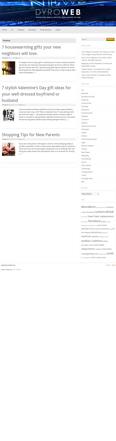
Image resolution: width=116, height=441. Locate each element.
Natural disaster (87, 146)
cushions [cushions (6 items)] (100, 211)
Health (58, 30)
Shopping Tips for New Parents (31, 134)
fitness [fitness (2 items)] (85, 216)
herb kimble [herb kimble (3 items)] (102, 225)
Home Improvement (89, 139)
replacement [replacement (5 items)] (88, 248)
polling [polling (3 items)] (104, 241)
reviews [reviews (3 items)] (98, 249)
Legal (83, 142)
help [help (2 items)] (96, 225)
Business (84, 93)
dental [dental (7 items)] (109, 211)
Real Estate (85, 152)
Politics (84, 149)
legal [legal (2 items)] (111, 229)
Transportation (87, 172)
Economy (84, 106)
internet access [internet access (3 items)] (94, 229)
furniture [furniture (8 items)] (94, 221)
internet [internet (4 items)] (85, 229)
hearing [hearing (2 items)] (108, 221)
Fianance (21, 30)
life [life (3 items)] (113, 229)
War (82, 182)
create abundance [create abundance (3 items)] (87, 212)
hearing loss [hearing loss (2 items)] (91, 225)
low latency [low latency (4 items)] (96, 232)
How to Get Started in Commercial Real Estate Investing (96, 76)
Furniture (85, 120)
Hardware (85, 129)
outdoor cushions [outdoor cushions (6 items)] (91, 240)
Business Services (88, 97)
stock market (86, 165)
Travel (83, 175)
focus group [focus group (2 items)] (84, 221)
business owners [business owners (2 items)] (100, 207)
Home (4, 30)
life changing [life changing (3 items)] (86, 233)
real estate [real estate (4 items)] (99, 245)
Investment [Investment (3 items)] (105, 229)
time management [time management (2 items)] (86, 257)
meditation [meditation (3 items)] (95, 237)
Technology (85, 169)
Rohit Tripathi (16, 269)
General (84, 123)
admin (19, 58)
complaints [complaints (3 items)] (110, 207)
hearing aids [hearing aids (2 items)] (84, 225)
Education (32, 30)
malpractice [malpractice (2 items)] (105, 232)
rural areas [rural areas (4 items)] (106, 249)
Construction (86, 103)
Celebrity (84, 100)
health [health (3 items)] (103, 222)
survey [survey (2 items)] (104, 254)
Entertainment (45, 30)
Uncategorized (86, 178)
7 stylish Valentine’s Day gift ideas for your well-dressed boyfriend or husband (36, 94)
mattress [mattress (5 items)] (86, 236)
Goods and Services (88, 126)
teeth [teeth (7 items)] (110, 253)
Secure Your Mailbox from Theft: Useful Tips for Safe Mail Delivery (96, 59)
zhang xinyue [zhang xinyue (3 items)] (101, 257)
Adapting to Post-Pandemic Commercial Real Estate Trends (96, 65)
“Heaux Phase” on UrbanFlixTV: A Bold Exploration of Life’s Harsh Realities (95, 70)
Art (12, 30)
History (84, 136)
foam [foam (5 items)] (90, 216)
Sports (83, 162)
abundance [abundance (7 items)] (88, 207)
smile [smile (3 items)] (96, 254)
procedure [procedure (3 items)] (85, 245)
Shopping (85, 156)
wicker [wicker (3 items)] (93, 257)
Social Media (86, 159)
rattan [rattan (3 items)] (91, 245)
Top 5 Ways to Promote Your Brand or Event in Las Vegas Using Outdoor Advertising (98, 53)
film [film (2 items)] (82, 216)
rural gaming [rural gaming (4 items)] (87, 254)
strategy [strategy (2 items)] (100, 254)
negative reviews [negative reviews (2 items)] (104, 236)
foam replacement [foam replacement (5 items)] (104, 216)
